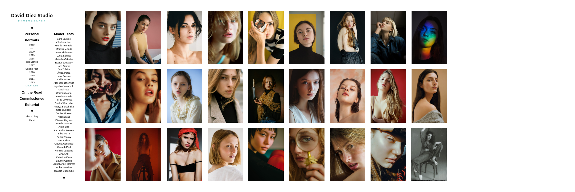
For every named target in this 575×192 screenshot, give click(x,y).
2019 (32, 55)
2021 (32, 48)
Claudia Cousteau (63, 143)
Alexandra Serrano (64, 130)
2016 (32, 72)
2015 (32, 75)
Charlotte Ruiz (63, 42)
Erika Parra (64, 133)
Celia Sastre (63, 79)
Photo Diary (32, 116)
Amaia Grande (64, 123)
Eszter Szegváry (64, 62)
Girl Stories (32, 62)
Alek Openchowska (64, 83)
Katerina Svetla (64, 96)
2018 (32, 58)
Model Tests (32, 85)
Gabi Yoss (64, 89)
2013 (32, 82)
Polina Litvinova (63, 99)
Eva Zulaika (64, 69)
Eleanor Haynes (63, 120)
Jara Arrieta (64, 140)
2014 (32, 79)
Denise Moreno (64, 113)
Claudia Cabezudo (64, 171)
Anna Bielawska (63, 52)
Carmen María (64, 93)
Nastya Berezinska (64, 106)
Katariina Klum (64, 157)
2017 (32, 65)
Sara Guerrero (64, 110)
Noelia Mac (64, 116)
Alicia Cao (64, 127)
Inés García (64, 66)
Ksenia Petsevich (64, 45)
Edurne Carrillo (64, 160)
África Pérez (63, 72)
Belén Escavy (64, 137)
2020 (32, 51)
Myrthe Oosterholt (63, 86)
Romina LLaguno (64, 150)
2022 (32, 45)
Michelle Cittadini (64, 59)
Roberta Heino (64, 167)
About (32, 120)
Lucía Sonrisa (63, 55)
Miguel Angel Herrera (64, 164)
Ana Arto (64, 154)
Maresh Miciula (64, 49)
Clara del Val (64, 147)
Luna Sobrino (64, 76)
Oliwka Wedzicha (64, 103)
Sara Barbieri (64, 39)
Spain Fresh (32, 68)
